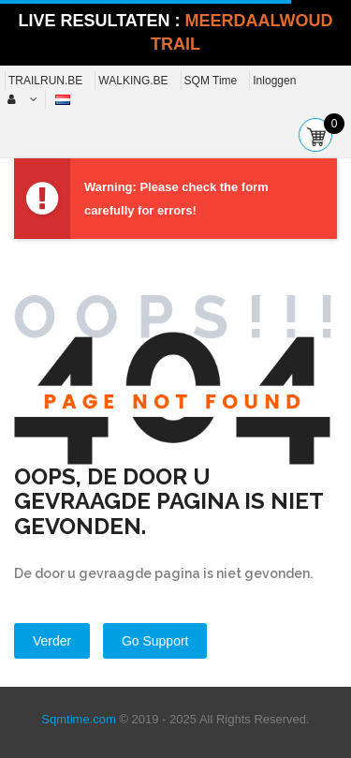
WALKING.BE (133, 80)
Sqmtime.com (78, 719)
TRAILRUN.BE (45, 80)
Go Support (155, 640)
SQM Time (211, 80)
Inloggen (274, 80)
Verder (52, 640)
